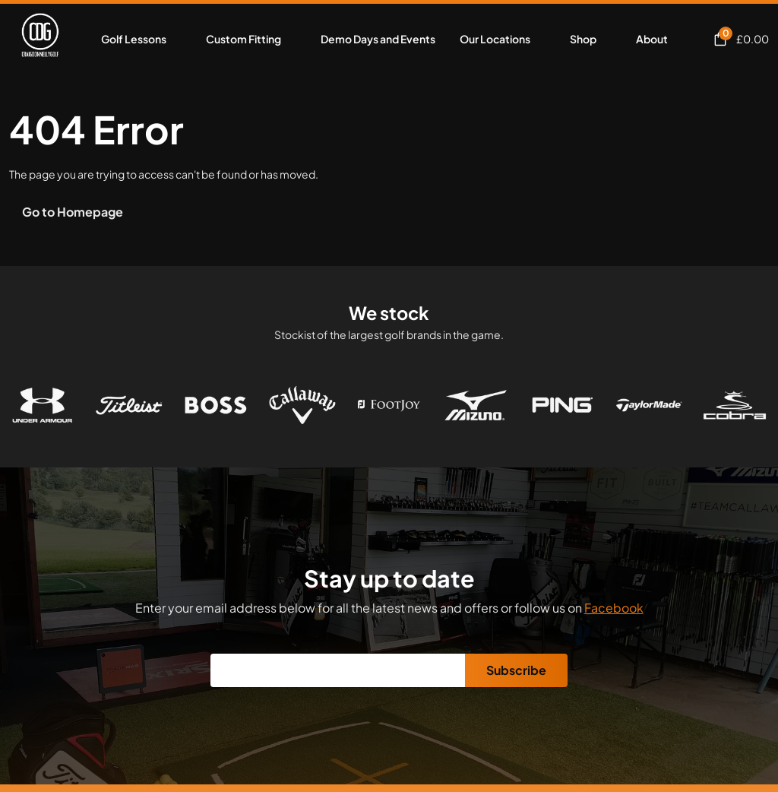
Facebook (614, 608)
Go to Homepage (72, 212)
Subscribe (516, 670)
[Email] (338, 670)
